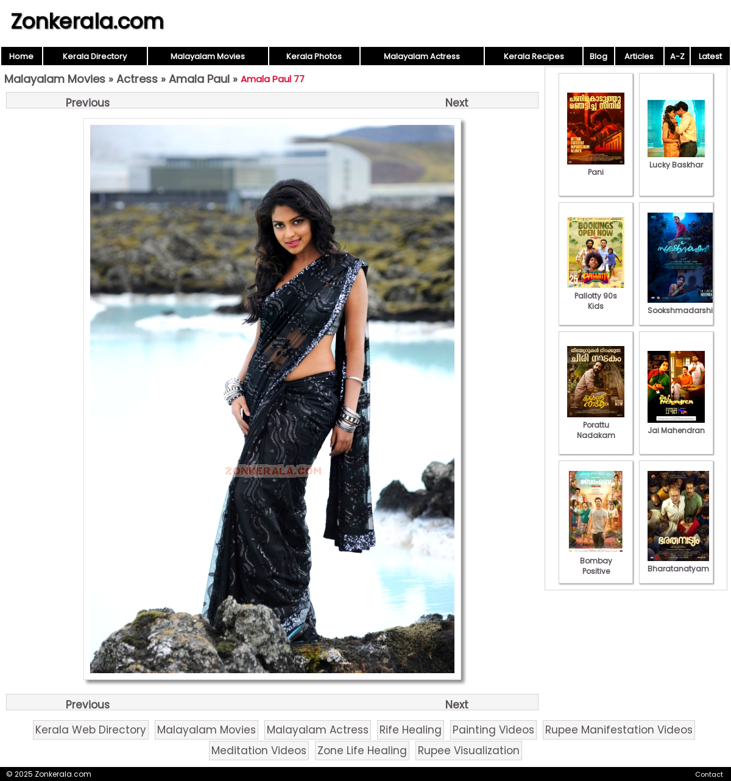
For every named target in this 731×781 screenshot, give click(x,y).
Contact (709, 774)
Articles (639, 56)
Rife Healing (411, 730)
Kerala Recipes (534, 56)
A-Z (677, 56)
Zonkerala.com (87, 21)
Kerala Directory (95, 56)
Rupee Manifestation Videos (619, 730)
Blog (598, 56)
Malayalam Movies (208, 56)
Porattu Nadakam (595, 424)
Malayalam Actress (422, 56)
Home (21, 56)
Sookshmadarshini (683, 305)
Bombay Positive (595, 560)
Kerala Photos (314, 56)
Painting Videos (493, 730)
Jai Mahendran (676, 425)
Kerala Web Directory (90, 730)
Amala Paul (199, 79)
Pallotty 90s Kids (595, 295)
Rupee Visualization (469, 750)
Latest (710, 56)
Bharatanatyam (678, 563)
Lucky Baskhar (676, 159)
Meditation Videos (258, 750)
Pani (595, 167)
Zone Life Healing (362, 750)
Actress (137, 79)
